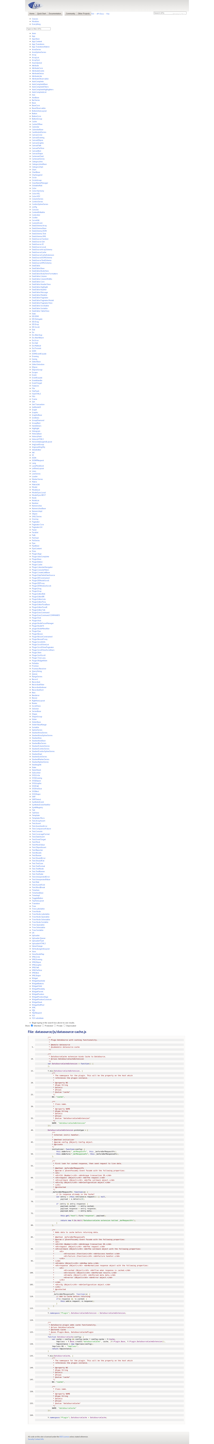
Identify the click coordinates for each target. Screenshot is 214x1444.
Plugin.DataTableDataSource (43, 575)
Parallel (35, 532)
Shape (34, 714)
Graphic (35, 412)
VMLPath (35, 967)
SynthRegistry (37, 807)
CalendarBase (37, 129)
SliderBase (36, 722)
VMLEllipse (36, 962)
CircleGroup (37, 180)
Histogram (36, 431)
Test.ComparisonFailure (41, 828)
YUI (92, 14)
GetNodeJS (36, 407)
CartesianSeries (38, 159)
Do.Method (36, 345)
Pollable (35, 663)
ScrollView (36, 706)
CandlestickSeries (39, 132)
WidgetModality (38, 989)
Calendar (35, 127)
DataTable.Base (38, 268)
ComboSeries (37, 201)
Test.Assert (36, 823)
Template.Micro (38, 818)
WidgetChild (37, 986)
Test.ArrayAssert (38, 821)
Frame (34, 399)
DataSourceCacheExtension (43, 255)
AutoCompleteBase (40, 84)
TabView (35, 812)
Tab (33, 810)
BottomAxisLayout (39, 111)
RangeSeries (37, 676)
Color (34, 188)
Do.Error (35, 340)
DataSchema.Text (39, 233)
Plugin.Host (36, 620)
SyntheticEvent (38, 802)
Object (34, 514)
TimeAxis (35, 890)
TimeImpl (36, 895)
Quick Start (41, 13)
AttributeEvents (38, 71)
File (107, 14)
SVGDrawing (37, 778)
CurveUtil (35, 220)
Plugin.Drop (36, 591)
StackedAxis (37, 738)
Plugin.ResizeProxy (39, 639)
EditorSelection (38, 364)
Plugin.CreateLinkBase (41, 572)
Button (34, 113)
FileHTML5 (36, 394)
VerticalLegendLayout (41, 949)
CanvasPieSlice (38, 148)
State (34, 767)
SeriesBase (36, 711)
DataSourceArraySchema (42, 249)
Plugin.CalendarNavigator (42, 567)
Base (34, 103)
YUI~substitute (38, 1018)
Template (36, 815)
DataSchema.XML (39, 236)
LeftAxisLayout (38, 468)
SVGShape (36, 794)
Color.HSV (36, 196)
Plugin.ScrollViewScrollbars (43, 650)
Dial (33, 329)
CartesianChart (38, 156)
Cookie (35, 217)
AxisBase (35, 97)
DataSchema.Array (39, 225)
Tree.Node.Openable (40, 917)
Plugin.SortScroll (39, 655)
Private (58, 1026)
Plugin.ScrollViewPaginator (43, 647)
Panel (34, 530)
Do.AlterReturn (38, 337)
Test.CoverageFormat (41, 834)
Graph (34, 409)
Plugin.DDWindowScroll (41, 586)
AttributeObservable (40, 78)
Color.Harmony (38, 191)
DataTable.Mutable (39, 295)
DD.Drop (35, 324)
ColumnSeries (37, 199)
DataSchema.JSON (39, 231)
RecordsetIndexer (39, 687)
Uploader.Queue (38, 938)
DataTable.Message (40, 292)
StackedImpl (37, 754)
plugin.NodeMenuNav (41, 628)
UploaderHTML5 (39, 943)
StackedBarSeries (39, 743)
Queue (34, 674)
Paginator (36, 522)
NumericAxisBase (39, 508)
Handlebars (36, 426)
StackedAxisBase (39, 740)
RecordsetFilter (38, 684)
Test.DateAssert (38, 836)
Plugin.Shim (36, 652)
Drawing (35, 356)
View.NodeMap (38, 954)
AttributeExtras (38, 73)
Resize (34, 698)
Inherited (36, 1026)
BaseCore (36, 105)
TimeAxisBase (37, 893)
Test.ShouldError (39, 858)
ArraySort (36, 60)
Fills (33, 396)
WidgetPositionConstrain (42, 999)
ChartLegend (37, 175)
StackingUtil (36, 764)
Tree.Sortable (37, 930)
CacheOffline (37, 124)
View (34, 951)
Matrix (34, 482)
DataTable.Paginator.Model (43, 300)
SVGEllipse (36, 780)
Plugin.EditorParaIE (39, 607)
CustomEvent (37, 223)
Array (34, 55)
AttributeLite (37, 76)
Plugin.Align (36, 554)
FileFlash (35, 391)
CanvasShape (37, 153)
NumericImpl (37, 511)
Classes (35, 19)
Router (34, 703)
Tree (34, 906)
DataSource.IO (38, 244)
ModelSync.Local (39, 492)
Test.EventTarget (39, 839)
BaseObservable (39, 108)
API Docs (100, 14)
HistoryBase (37, 433)
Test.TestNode (38, 868)
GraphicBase (37, 415)
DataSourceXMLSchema (41, 263)
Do (33, 332)
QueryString (37, 671)
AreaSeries (36, 49)
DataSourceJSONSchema (42, 257)
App (33, 36)
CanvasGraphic (38, 143)
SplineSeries (37, 730)
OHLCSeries (37, 516)
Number (35, 503)
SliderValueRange (39, 724)
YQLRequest (37, 1013)
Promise (35, 666)
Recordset (36, 682)
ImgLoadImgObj (38, 447)
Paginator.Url (37, 527)
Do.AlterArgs (37, 335)
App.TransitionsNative (41, 46)
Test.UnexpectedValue (41, 879)
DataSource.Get (38, 241)
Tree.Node (36, 911)
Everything (36, 24)
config (34, 207)
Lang (34, 463)
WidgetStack (37, 1002)
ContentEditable (38, 212)
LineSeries (36, 473)
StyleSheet (36, 770)
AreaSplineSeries (39, 52)
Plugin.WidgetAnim (39, 660)
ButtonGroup (37, 119)
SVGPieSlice (37, 788)
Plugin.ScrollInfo (38, 642)
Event (34, 375)
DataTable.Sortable (40, 308)
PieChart (35, 538)
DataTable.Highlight (40, 287)
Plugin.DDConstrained (41, 578)
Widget (35, 978)
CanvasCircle (37, 135)
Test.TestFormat (38, 866)
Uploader (36, 935)
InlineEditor (36, 450)
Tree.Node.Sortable (40, 922)
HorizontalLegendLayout (42, 441)
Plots (34, 551)
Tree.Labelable (38, 909)
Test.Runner (36, 855)
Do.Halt (35, 343)
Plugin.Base (36, 559)
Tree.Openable (38, 925)
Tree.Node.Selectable (41, 919)
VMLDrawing (37, 959)
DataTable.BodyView (40, 271)
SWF (34, 796)
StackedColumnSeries (41, 746)
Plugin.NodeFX (38, 626)
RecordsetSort (38, 690)
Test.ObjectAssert (39, 847)
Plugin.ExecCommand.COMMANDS (46, 615)
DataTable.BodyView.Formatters (45, 273)
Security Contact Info (36, 1439)
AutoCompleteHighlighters (43, 89)
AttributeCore (37, 68)
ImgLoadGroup (38, 444)
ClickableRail (37, 185)
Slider (34, 719)
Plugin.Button (37, 562)
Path (33, 535)
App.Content (37, 41)
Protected (48, 1026)
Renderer (36, 695)
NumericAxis (37, 505)
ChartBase (36, 172)
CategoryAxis (37, 161)
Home (31, 13)
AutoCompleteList (39, 92)
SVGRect (35, 791)
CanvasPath (36, 145)
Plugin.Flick (36, 618)
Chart (34, 169)
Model (34, 487)
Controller (36, 215)
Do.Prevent (36, 348)
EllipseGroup (37, 369)
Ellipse (34, 367)
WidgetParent (37, 991)
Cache (34, 121)
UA (33, 932)
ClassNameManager (40, 183)
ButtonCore (36, 116)
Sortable (35, 727)
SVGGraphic (36, 783)
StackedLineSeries (39, 756)
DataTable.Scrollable (40, 305)
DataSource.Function (40, 239)
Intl (33, 452)
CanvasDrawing (38, 137)
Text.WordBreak (38, 887)
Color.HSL (36, 193)
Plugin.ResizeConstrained (42, 636)
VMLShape (36, 975)
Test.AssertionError (39, 826)
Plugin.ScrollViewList (40, 644)
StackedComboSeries (40, 748)
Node (34, 498)
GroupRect (36, 423)
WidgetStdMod (38, 1005)
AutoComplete (38, 81)
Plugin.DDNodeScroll (40, 580)
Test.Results (36, 853)
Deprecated (70, 1026)
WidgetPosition (38, 994)
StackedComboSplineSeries (43, 751)
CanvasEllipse (37, 140)
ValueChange (37, 946)
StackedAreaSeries (39, 732)
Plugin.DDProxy (38, 583)
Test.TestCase (37, 863)
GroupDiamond (38, 420)
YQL (33, 1010)
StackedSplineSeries (40, 762)
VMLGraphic (36, 965)
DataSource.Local (39, 247)
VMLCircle (36, 957)
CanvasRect (36, 151)
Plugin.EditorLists (39, 599)
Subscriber (36, 772)
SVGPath (35, 786)
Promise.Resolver (39, 668)
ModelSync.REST (39, 495)
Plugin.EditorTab (38, 610)
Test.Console (37, 831)
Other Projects (84, 13)
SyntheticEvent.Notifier (41, 804)
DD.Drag (35, 321)
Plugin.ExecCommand (40, 612)
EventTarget (37, 383)
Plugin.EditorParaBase (41, 604)
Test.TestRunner (38, 871)
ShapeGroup (37, 716)
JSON (34, 458)
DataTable (36, 265)
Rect (33, 692)
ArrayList (35, 57)
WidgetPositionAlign (40, 997)
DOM (34, 351)
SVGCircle (36, 775)
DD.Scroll (36, 327)
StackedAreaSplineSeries (42, 735)
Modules (35, 21)
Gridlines (35, 418)
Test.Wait (35, 882)
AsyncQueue (37, 63)
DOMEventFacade (39, 353)
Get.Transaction (38, 404)
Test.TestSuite (37, 874)
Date (34, 313)
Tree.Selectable (38, 927)
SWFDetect (36, 799)
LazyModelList (38, 466)
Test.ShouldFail (38, 860)
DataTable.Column (39, 276)
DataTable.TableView (40, 311)
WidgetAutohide (38, 981)
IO (33, 455)
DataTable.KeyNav (39, 289)
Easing (34, 359)
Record (35, 679)
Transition (36, 903)
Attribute (35, 65)
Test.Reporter (37, 850)
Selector (35, 708)
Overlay (35, 519)
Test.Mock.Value (38, 844)
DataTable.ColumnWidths (42, 279)
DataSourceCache (39, 252)
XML (34, 1007)
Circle (34, 177)
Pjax (33, 543)
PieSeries (36, 540)
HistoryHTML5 (38, 439)
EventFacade (37, 377)
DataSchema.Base (39, 228)
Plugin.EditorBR (38, 596)
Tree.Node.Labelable (41, 914)
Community (70, 13)
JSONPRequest (38, 460)
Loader (35, 476)
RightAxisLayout (38, 700)
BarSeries (36, 100)
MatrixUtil (36, 484)
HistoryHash (37, 436)
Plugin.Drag (36, 588)
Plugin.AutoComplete (40, 556)
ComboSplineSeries (40, 204)
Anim (34, 33)
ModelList (36, 490)
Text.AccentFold (38, 885)
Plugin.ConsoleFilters (40, 570)
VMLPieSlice (37, 970)
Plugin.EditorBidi (38, 594)
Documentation (55, 13)
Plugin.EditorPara (39, 602)
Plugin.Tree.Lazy (39, 658)
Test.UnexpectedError (41, 876)
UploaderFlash (38, 941)
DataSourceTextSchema (41, 260)
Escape (35, 372)
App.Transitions (38, 44)
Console (35, 209)
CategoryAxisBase (39, 164)
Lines (34, 471)
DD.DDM (35, 316)
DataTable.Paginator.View (42, 303)
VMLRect (35, 973)
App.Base (36, 39)
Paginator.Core (38, 524)
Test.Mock (36, 842)
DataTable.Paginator (40, 297)
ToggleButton (37, 898)
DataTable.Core (38, 281)
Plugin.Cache (37, 564)
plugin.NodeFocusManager (43, 623)
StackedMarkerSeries (40, 759)
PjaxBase (35, 546)
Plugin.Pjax (36, 631)
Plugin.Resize (37, 634)
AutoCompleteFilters (40, 87)
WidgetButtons (38, 983)
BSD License (64, 1437)
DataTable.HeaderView (41, 284)
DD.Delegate (37, 319)
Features (35, 385)
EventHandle (37, 380)
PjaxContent (37, 548)
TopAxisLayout (38, 900)
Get (33, 401)
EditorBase (36, 361)
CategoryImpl (37, 167)
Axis (33, 95)
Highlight (35, 428)
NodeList (35, 500)
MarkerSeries (37, 479)
